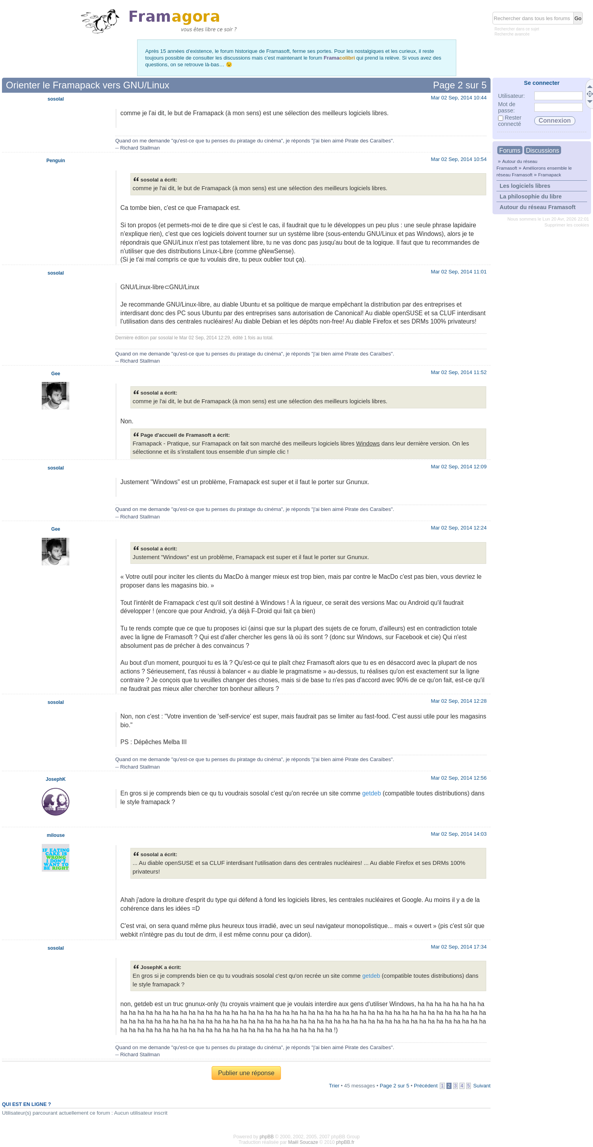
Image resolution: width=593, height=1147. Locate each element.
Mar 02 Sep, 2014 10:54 (459, 159)
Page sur (460, 85)
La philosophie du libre (531, 196)
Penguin (55, 160)
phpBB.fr (345, 1142)
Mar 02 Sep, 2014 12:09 (459, 467)
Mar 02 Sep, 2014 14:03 (459, 834)
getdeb (371, 793)
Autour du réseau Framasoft (538, 207)
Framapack (549, 174)
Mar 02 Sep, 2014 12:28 (459, 701)
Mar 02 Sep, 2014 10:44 (459, 98)
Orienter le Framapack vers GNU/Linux (87, 85)
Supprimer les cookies (567, 225)
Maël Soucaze (303, 1142)
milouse (56, 835)
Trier (334, 1086)
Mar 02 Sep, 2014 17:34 (459, 947)
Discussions (542, 150)
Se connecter (542, 83)
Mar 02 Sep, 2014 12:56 (459, 778)
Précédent (425, 1086)
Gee (55, 373)
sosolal (56, 99)
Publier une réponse (246, 1073)
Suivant (482, 1086)
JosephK (56, 779)
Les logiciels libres (525, 186)
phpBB (267, 1137)
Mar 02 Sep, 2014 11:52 (459, 372)
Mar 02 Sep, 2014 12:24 (459, 528)
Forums (510, 150)
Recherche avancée (512, 34)
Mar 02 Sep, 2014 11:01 (459, 272)
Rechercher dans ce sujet (516, 29)
